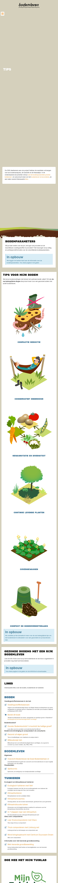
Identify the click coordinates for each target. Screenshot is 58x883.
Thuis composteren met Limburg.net (23, 827)
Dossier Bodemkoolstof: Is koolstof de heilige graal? (30, 726)
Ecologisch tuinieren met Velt (20, 786)
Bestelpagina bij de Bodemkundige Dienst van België (22, 719)
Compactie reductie (29, 342)
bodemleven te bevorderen (40, 177)
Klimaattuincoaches (16, 799)
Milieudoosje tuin (15, 740)
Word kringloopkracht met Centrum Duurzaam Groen (30, 835)
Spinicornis (12, 769)
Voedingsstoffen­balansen (19, 705)
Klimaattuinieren (15, 793)
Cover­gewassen (29, 569)
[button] (2, 14)
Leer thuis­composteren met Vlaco (22, 820)
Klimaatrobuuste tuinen (18, 804)
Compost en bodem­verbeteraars (29, 626)
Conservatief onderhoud (29, 399)
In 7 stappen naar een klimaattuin (22, 812)
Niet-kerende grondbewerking (21, 844)
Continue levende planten (29, 512)
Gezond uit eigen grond (18, 734)
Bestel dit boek (14, 715)
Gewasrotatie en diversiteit (29, 456)
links (26, 179)
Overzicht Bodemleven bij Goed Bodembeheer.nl (28, 759)
